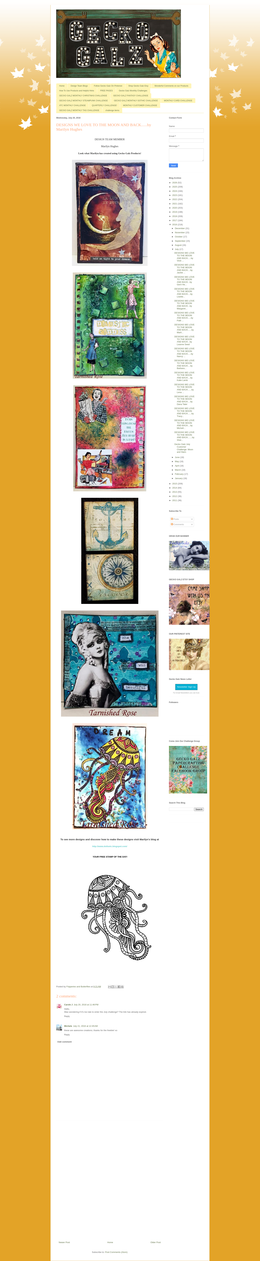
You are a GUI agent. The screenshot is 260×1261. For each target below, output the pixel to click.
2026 (175, 182)
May (177, 461)
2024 (175, 191)
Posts (175, 519)
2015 (175, 483)
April (177, 465)
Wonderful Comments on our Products (171, 86)
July (177, 249)
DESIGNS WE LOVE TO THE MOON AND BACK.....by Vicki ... (184, 257)
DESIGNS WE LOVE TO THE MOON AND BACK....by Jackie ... (184, 269)
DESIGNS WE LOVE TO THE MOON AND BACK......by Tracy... (184, 412)
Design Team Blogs (79, 86)
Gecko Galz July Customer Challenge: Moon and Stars (183, 448)
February (179, 474)
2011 (175, 500)
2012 (175, 496)
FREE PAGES (106, 91)
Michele (68, 1026)
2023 (175, 195)
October (179, 236)
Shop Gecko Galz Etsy (138, 86)
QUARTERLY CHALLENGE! (104, 105)
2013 (175, 492)
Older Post (156, 1242)
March (178, 470)
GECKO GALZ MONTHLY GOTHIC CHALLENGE (136, 100)
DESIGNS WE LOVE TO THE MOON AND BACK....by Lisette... (184, 293)
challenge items (112, 110)
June (177, 457)
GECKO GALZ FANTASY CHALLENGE (130, 95)
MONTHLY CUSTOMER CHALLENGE (140, 105)
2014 (175, 488)
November (180, 232)
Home (62, 86)
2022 (175, 199)
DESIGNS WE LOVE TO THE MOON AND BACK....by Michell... (184, 424)
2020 (175, 208)
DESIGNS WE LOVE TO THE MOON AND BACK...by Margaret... (184, 305)
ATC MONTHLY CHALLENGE (72, 105)
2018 (175, 216)
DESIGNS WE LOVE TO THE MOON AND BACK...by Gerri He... (184, 281)
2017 (175, 220)
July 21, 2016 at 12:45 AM (85, 1026)
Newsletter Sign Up (186, 687)
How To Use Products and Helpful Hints (76, 91)
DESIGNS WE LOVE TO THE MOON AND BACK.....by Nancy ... (184, 352)
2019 (175, 212)
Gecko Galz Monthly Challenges (133, 91)
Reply (67, 1016)
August (178, 245)
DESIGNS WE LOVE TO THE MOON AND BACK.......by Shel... (184, 436)
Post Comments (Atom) (116, 1252)
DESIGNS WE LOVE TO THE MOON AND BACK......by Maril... (184, 328)
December (180, 228)
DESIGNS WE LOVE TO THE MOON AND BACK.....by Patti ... (184, 316)
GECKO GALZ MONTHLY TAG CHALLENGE (79, 110)
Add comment (64, 1042)
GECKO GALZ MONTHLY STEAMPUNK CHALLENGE (83, 100)
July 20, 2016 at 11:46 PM (86, 1004)
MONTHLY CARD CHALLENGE (178, 100)
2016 (175, 224)
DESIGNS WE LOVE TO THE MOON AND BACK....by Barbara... (184, 364)
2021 (175, 203)
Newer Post (64, 1242)
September (180, 241)
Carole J (68, 1004)
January (179, 478)
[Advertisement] (110, 1179)
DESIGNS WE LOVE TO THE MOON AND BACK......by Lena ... (184, 388)
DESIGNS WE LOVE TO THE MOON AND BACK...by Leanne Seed (184, 340)
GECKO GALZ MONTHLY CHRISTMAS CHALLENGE (83, 95)
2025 (175, 186)
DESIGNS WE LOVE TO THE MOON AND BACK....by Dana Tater (184, 400)
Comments (177, 524)
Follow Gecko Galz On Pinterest (108, 86)
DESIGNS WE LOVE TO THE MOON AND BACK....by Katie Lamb (184, 376)
